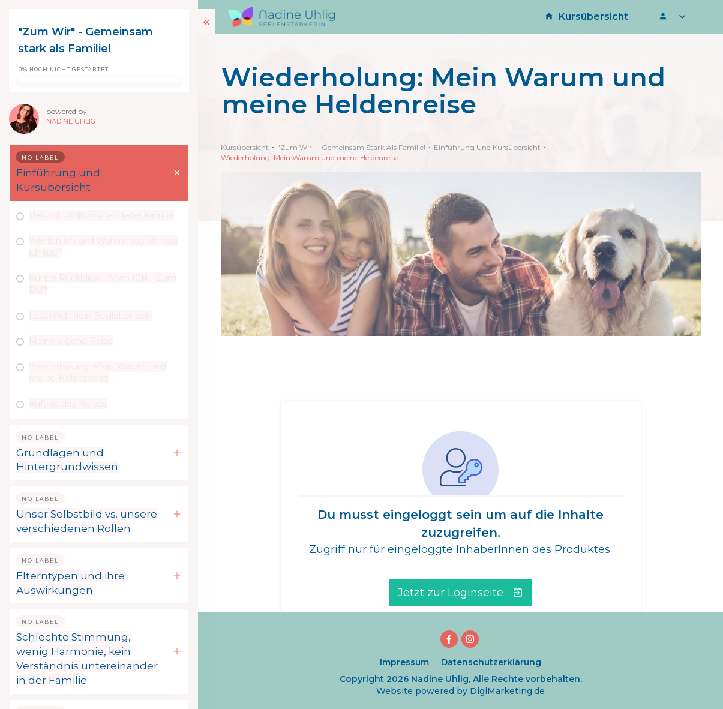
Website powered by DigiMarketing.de (460, 691)
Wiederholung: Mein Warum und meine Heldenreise (97, 372)
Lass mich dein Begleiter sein (90, 315)
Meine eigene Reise (71, 340)
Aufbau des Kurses (68, 403)
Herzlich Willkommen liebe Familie (101, 215)
